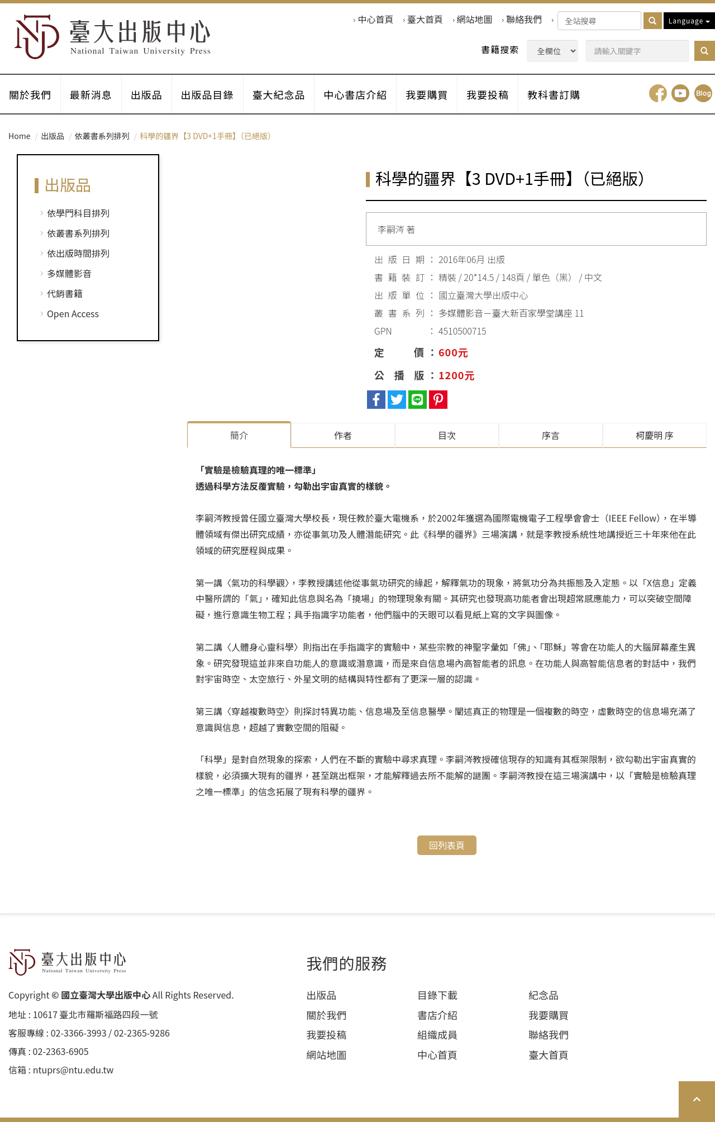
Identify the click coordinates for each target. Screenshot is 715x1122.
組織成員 (437, 1035)
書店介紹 (437, 1015)
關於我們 (30, 94)
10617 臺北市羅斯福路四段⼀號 (95, 1015)
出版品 (147, 94)
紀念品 (543, 995)
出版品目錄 (207, 94)
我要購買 (427, 94)
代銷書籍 (65, 293)
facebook (658, 94)
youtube (680, 94)
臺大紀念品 (279, 94)
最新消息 (91, 94)
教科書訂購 (554, 94)
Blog (703, 94)
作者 (343, 435)
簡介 (239, 435)
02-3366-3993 (79, 1033)
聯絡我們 (524, 19)
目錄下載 (437, 995)
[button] (704, 51)
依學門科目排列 (78, 213)
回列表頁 (447, 845)
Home (19, 136)
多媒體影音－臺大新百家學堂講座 (505, 312)
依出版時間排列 (78, 253)
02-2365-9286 (142, 1033)
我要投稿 (488, 94)
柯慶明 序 (655, 435)
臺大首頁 (425, 19)
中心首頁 (375, 19)
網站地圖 (475, 19)
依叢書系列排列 (102, 136)
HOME (113, 37)
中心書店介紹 (356, 94)
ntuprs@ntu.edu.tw (73, 1069)
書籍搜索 (500, 49)
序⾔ (551, 435)
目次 (447, 435)
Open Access (73, 314)
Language (689, 20)
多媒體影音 (69, 273)
